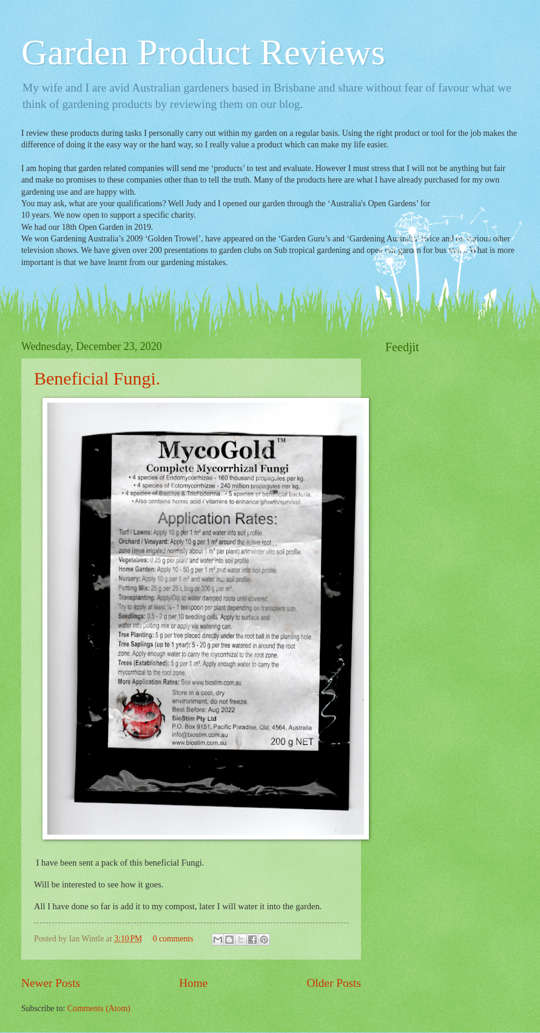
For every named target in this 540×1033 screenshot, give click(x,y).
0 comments (173, 938)
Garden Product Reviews (203, 52)
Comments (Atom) (98, 1008)
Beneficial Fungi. (97, 378)
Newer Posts (50, 983)
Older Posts (333, 983)
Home (193, 983)
